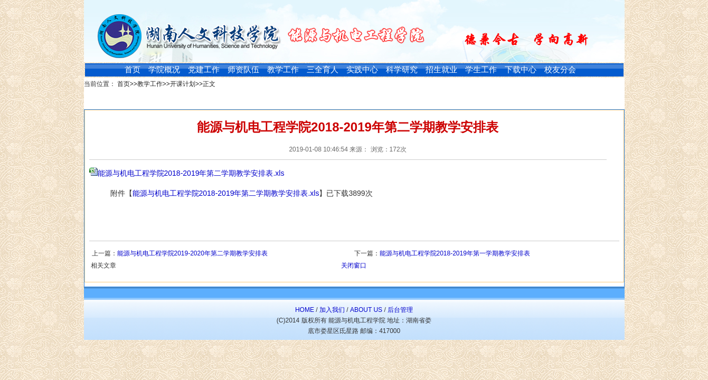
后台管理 (400, 310)
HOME (304, 310)
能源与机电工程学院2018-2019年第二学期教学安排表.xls (191, 173)
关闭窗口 (353, 265)
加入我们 (332, 310)
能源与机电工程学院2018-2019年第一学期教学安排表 (455, 253)
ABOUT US (366, 310)
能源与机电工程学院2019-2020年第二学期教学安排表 (192, 253)
